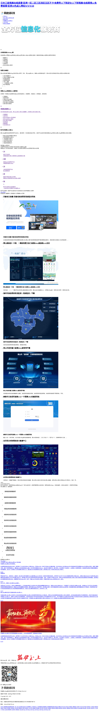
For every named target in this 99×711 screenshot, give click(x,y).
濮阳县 (74, 706)
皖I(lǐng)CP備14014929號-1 (14, 693)
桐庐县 (60, 708)
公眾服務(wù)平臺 (20, 193)
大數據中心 (8, 193)
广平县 (2, 709)
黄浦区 (38, 708)
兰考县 (92, 706)
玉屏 (23, 708)
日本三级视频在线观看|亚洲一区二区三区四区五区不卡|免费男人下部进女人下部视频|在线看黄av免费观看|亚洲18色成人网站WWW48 (33, 706)
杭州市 (72, 708)
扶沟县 (84, 706)
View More (3, 192)
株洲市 (9, 709)
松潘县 (49, 708)
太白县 (88, 708)
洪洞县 (8, 708)
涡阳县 (68, 708)
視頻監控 (13, 193)
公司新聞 (3, 562)
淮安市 (64, 708)
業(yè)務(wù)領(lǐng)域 (8, 17)
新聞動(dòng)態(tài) (7, 20)
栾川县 (41, 708)
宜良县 (12, 708)
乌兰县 (21, 709)
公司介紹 (5, 22)
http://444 (25, 709)
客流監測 (3, 193)
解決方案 (5, 19)
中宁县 (81, 706)
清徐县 (17, 709)
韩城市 (34, 708)
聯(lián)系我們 (6, 23)
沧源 (78, 706)
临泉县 (88, 706)
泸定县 (67, 706)
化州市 (92, 708)
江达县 (6, 709)
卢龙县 (5, 708)
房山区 (84, 708)
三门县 (96, 708)
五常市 (13, 709)
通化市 (76, 708)
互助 (2, 708)
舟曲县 (70, 706)
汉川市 (30, 708)
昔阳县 (57, 708)
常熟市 (26, 708)
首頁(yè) (5, 16)
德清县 (96, 706)
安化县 (45, 708)
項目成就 (18, 562)
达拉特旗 (80, 708)
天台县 (16, 708)
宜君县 (53, 708)
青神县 (20, 708)
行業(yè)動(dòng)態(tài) (10, 562)
